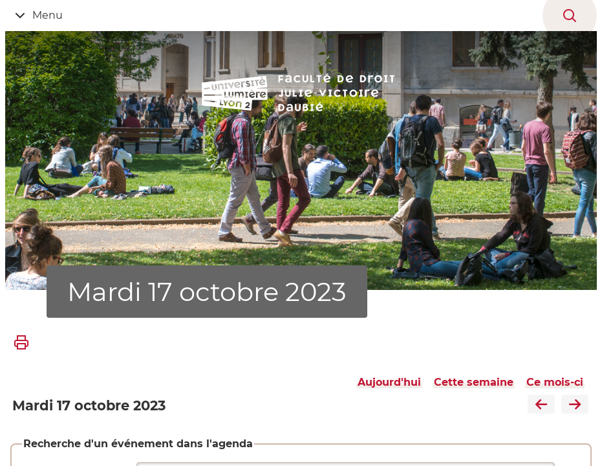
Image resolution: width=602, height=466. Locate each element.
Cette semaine (473, 382)
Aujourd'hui (389, 382)
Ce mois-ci (554, 382)
